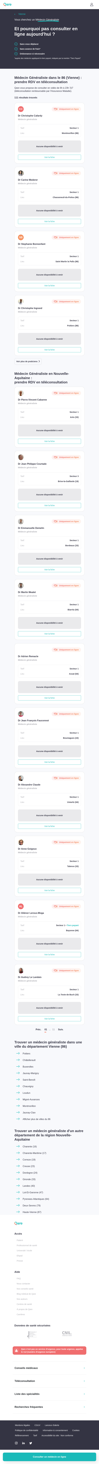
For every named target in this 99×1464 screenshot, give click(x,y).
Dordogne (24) (30, 1173)
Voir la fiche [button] (49, 157)
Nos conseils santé (25, 1289)
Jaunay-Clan (29, 1112)
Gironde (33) (29, 1179)
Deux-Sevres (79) (32, 1205)
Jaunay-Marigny (31, 1073)
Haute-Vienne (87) (32, 1212)
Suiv (60, 1029)
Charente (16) (30, 1146)
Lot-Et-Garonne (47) (33, 1192)
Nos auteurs (22, 1299)
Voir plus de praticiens (27, 361)
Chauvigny (28, 1086)
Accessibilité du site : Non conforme (57, 1435)
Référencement (22, 1435)
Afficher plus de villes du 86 (36, 1119)
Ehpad (19, 1256)
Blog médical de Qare (26, 1294)
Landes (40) (29, 1186)
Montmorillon (29, 1106)
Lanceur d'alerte (52, 1425)
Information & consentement (55, 1430)
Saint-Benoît (29, 1080)
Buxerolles (28, 1066)
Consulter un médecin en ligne (49, 1457)
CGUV (37, 1425)
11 (53, 1029)
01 (46, 1029)
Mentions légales (22, 1425)
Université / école (24, 1250)
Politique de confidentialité (26, 1430)
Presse (20, 1261)
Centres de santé (24, 1304)
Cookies (76, 1430)
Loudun (26, 1093)
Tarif (35, 1435)
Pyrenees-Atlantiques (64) (36, 1199)
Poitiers (26, 1053)
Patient (20, 1240)
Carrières (21, 1314)
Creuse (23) (29, 1166)
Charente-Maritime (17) (34, 1153)
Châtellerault (29, 1060)
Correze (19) (29, 1159)
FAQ (19, 1278)
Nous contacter (23, 1283)
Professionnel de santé (27, 1245)
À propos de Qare (25, 1309)
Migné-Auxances (31, 1099)
